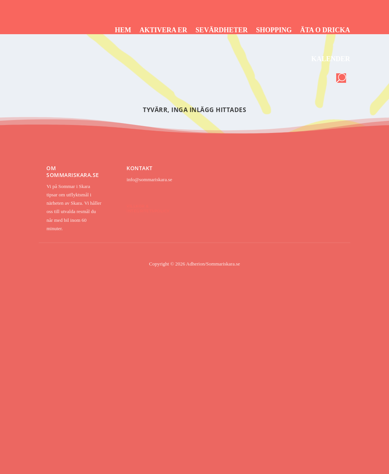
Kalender (331, 59)
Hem (123, 30)
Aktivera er (163, 30)
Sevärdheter (222, 30)
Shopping (274, 30)
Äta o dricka (325, 30)
